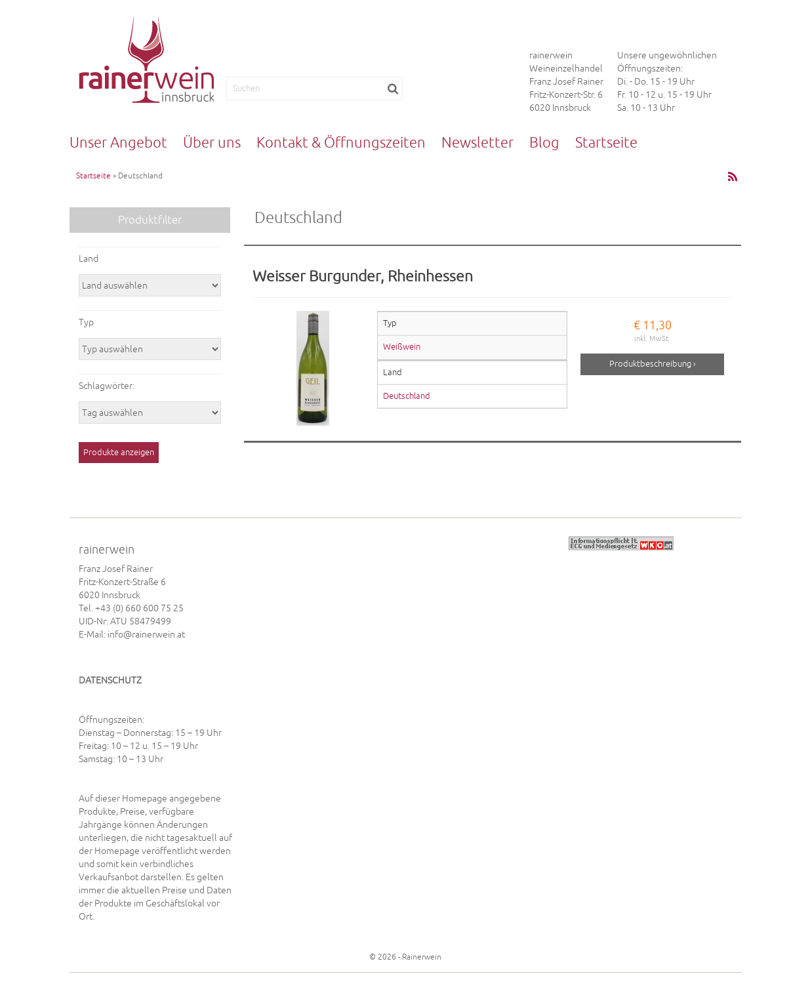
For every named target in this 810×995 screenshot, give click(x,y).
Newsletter (477, 142)
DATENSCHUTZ (110, 680)
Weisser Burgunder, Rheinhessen (363, 276)
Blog (544, 142)
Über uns (212, 142)
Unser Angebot (118, 142)
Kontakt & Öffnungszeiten (341, 142)
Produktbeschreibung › (652, 364)
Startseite (606, 142)
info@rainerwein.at (146, 634)
